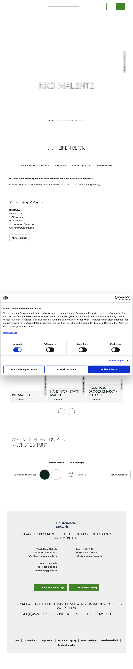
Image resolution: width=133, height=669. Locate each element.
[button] (110, 6)
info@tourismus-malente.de (42, 556)
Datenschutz (30, 640)
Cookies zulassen (109, 369)
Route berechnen (119, 474)
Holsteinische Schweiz (58, 121)
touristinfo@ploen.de (46, 570)
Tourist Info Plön (48, 563)
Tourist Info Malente (46, 549)
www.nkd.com (104, 165)
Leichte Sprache (66, 645)
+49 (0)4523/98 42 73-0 (45, 552)
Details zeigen (116, 360)
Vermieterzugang (67, 640)
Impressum (47, 640)
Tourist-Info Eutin (85, 549)
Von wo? (71, 474)
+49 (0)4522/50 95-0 (46, 566)
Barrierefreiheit (109, 640)
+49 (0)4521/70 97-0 (86, 552)
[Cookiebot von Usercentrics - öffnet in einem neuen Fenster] (117, 298)
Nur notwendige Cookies (24, 369)
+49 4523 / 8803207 (82, 165)
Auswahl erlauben (66, 369)
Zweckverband (89, 640)
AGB (17, 640)
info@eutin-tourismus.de (89, 556)
